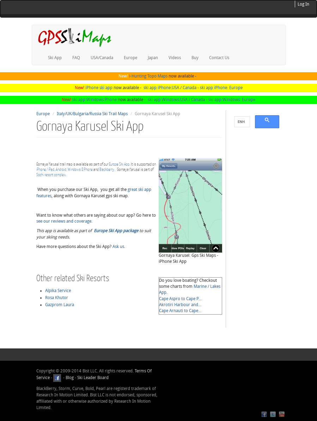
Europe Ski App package (116, 230)
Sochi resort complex (51, 174)
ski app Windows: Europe (231, 99)
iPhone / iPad (45, 169)
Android (61, 169)
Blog (70, 377)
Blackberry (106, 169)
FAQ (76, 57)
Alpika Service (58, 290)
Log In (303, 4)
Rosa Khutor (56, 297)
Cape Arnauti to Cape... (180, 310)
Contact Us (219, 57)
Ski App (55, 57)
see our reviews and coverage (63, 221)
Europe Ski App (119, 164)
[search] (241, 121)
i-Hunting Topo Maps (148, 76)
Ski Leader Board (92, 377)
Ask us (118, 246)
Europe (130, 57)
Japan (153, 57)
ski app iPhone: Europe (221, 87)
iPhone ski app (98, 87)
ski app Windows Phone (94, 99)
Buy (195, 57)
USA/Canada (102, 57)
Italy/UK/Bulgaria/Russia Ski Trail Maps (92, 113)
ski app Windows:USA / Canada (176, 99)
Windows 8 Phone (80, 169)
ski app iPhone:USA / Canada (170, 87)
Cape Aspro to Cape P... (180, 298)
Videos (175, 57)
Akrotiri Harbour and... (180, 304)
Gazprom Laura (59, 304)
